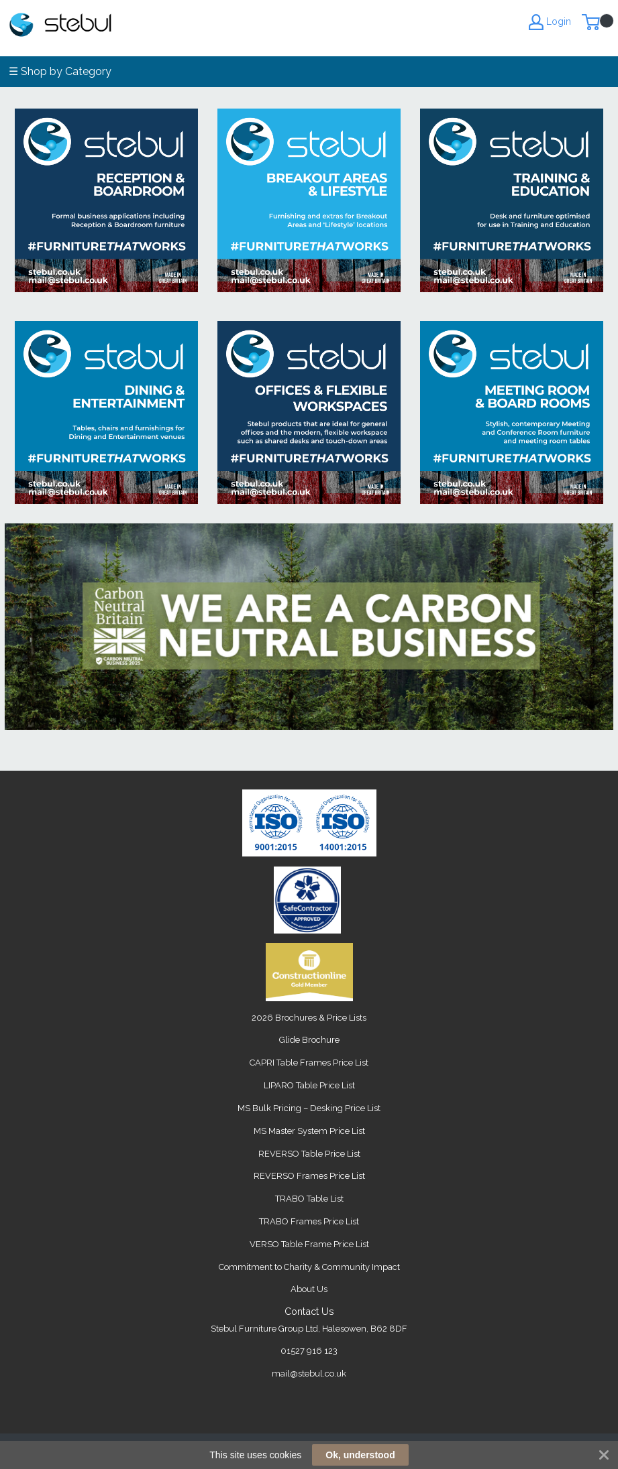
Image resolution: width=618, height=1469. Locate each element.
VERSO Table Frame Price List (309, 1244)
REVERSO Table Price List (309, 1154)
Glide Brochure (309, 1040)
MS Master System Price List (309, 1131)
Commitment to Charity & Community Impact (309, 1267)
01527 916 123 (309, 1351)
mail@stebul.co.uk (309, 1373)
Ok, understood (360, 1455)
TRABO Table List (309, 1199)
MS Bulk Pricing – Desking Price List (309, 1108)
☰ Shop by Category (60, 71)
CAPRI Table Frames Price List (309, 1063)
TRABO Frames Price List (309, 1221)
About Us (309, 1289)
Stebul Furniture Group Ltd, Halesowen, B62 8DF (309, 1329)
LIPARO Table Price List (309, 1085)
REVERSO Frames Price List (309, 1176)
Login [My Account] (550, 22)
